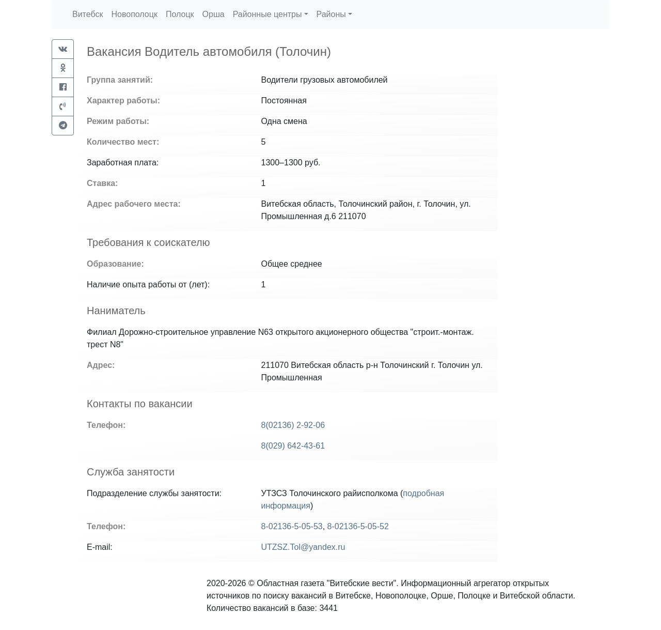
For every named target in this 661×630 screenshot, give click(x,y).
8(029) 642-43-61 (293, 445)
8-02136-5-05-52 (358, 526)
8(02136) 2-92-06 (293, 425)
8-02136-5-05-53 (292, 526)
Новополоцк (134, 14)
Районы (331, 14)
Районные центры (267, 14)
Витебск (87, 14)
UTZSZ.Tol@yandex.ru (303, 547)
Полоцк (180, 14)
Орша (213, 14)
